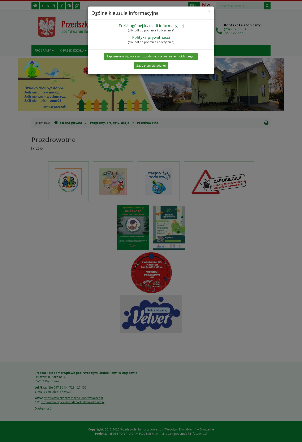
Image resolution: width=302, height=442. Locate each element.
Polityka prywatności (151, 37)
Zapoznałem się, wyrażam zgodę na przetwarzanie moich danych (151, 56)
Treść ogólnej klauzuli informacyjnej (151, 25)
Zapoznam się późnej (151, 65)
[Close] (209, 11)
